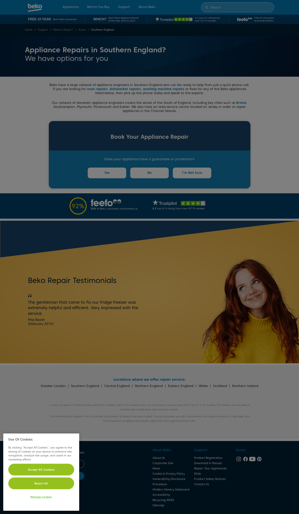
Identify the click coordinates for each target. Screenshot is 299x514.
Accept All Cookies (41, 469)
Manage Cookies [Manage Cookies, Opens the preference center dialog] (41, 496)
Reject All (41, 483)
